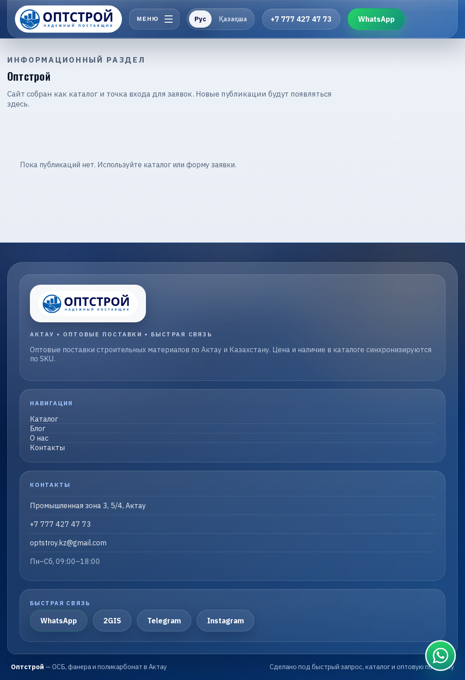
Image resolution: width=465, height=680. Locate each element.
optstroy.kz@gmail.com (68, 542)
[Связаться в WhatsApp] (440, 655)
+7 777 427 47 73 (301, 19)
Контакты (47, 447)
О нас (39, 437)
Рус (200, 19)
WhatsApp (376, 19)
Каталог (44, 418)
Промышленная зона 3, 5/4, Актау (88, 505)
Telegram (164, 620)
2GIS (112, 620)
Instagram (225, 620)
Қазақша (233, 19)
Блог (37, 428)
